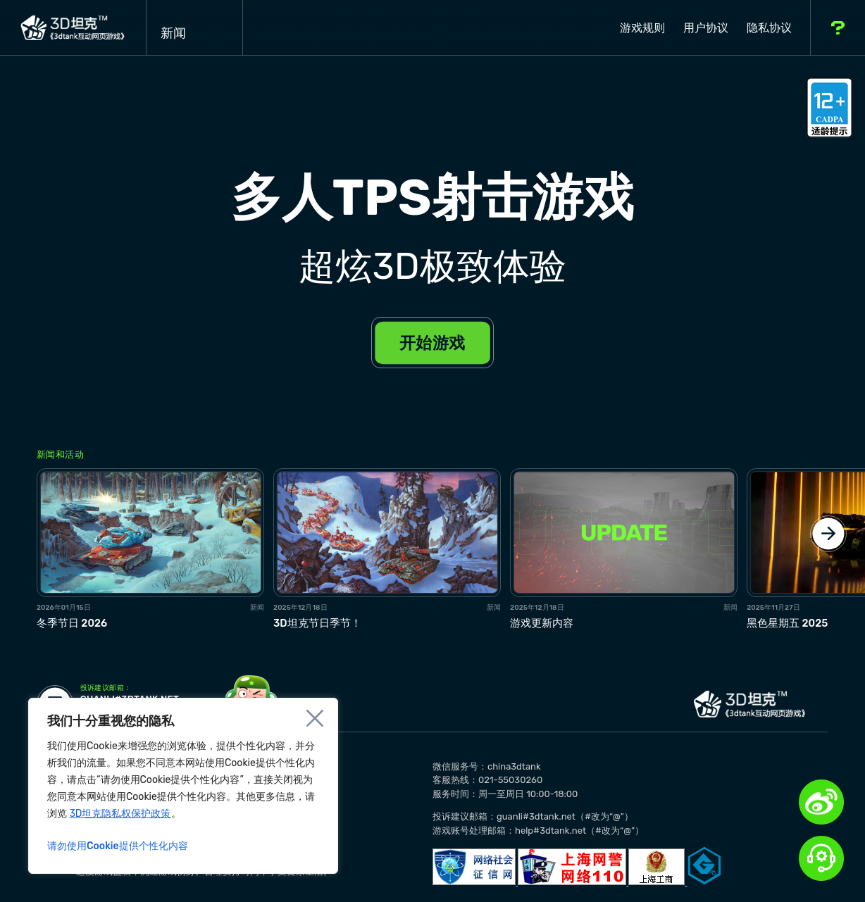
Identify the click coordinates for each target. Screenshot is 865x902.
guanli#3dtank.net (129, 695)
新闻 (194, 27)
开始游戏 (432, 343)
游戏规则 (642, 27)
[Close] (315, 718)
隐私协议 (769, 27)
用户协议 (705, 27)
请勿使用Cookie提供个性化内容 (117, 846)
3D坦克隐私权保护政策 (119, 814)
